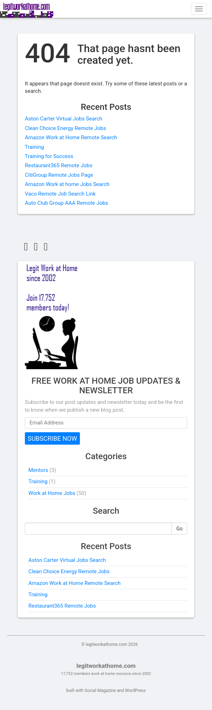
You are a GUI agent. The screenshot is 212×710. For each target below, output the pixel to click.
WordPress (135, 690)
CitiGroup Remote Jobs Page (59, 175)
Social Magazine (100, 690)
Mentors (38, 470)
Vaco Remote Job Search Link (60, 194)
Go (179, 528)
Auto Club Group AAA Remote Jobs (66, 203)
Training (34, 147)
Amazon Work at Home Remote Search (71, 137)
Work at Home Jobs (51, 493)
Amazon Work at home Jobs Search (67, 184)
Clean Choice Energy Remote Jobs (65, 128)
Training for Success (49, 156)
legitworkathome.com (106, 665)
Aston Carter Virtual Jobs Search (63, 118)
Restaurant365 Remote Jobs (58, 165)
